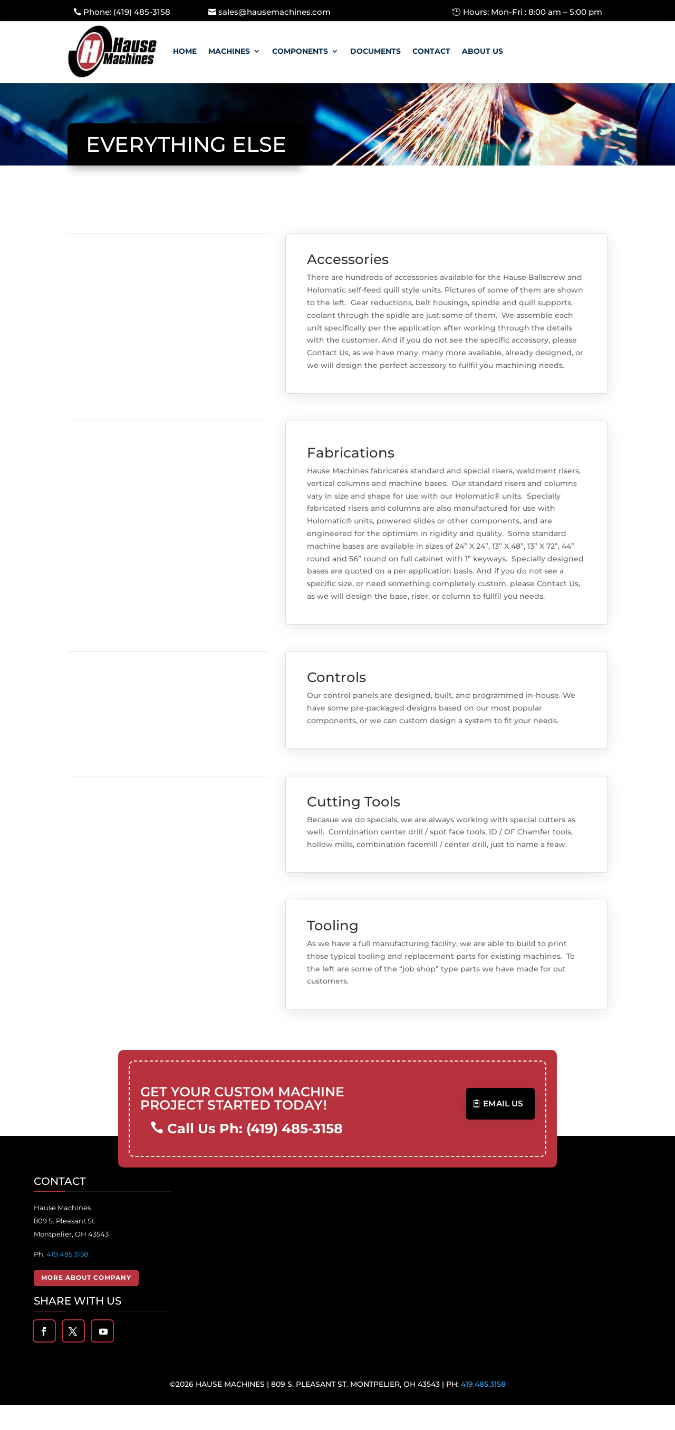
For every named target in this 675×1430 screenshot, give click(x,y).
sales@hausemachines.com (274, 12)
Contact (431, 51)
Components (300, 51)
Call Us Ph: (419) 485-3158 (253, 1153)
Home (185, 51)
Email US (503, 1129)
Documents (375, 51)
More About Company (86, 1302)
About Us (482, 51)
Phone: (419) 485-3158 (126, 12)
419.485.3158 (67, 1278)
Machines (229, 51)
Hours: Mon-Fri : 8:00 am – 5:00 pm (532, 12)
